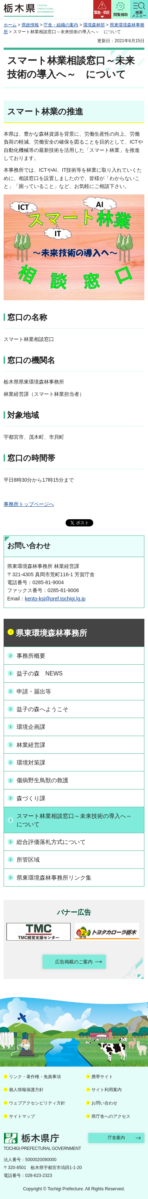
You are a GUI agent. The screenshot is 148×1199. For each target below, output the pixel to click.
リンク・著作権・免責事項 (35, 1076)
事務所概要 (31, 656)
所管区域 (28, 860)
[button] (102, 9)
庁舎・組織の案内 (61, 24)
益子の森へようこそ (42, 709)
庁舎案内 (116, 1137)
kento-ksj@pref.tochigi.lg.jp (55, 598)
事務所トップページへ (29, 504)
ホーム (10, 24)
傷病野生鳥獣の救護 (42, 780)
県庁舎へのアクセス (110, 1116)
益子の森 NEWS (40, 673)
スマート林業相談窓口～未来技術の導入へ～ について (77, 820)
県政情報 (30, 24)
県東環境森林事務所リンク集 (54, 878)
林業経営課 (31, 745)
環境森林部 (94, 24)
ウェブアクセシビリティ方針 (37, 1103)
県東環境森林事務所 (51, 633)
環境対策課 (31, 763)
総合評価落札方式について (51, 842)
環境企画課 (31, 727)
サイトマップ (22, 1116)
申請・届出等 (34, 691)
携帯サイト (102, 1076)
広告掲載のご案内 (74, 961)
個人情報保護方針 (26, 1089)
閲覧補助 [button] (120, 15)
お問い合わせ (104, 1103)
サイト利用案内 (106, 1089)
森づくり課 (31, 798)
